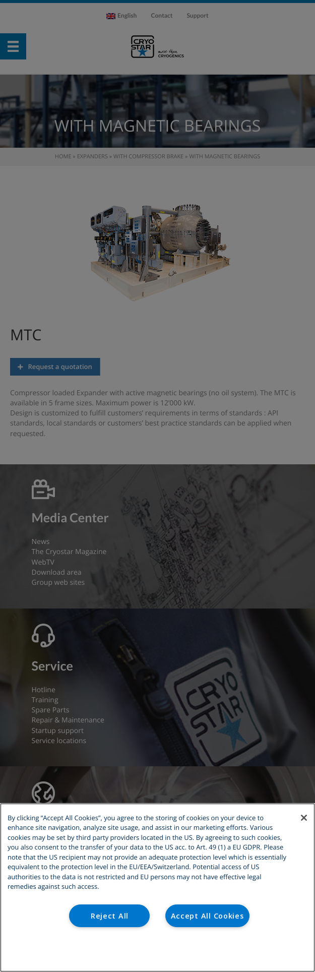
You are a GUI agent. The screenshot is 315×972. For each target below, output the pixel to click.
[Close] (304, 818)
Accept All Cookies (207, 916)
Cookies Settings (157, 951)
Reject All (110, 916)
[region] (157, 887)
